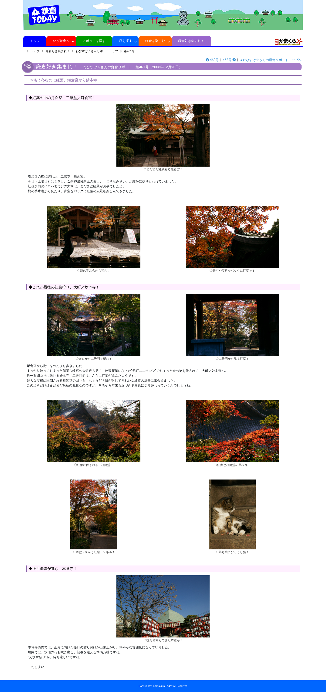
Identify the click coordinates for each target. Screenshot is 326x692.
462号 (229, 60)
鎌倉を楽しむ (155, 41)
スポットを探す (94, 41)
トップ (35, 41)
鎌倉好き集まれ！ (191, 41)
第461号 (129, 51)
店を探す (125, 41)
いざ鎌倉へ (61, 41)
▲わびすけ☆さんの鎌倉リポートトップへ (271, 60)
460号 (212, 60)
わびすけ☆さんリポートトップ (97, 51)
